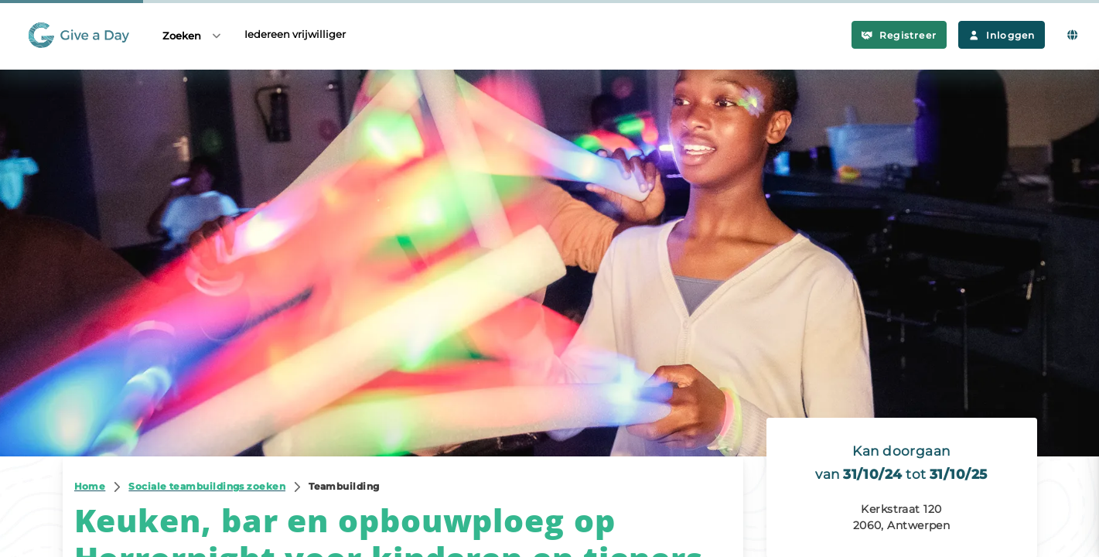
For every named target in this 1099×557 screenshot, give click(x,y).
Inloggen (1001, 35)
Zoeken (192, 35)
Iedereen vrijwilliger (295, 34)
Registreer (899, 35)
